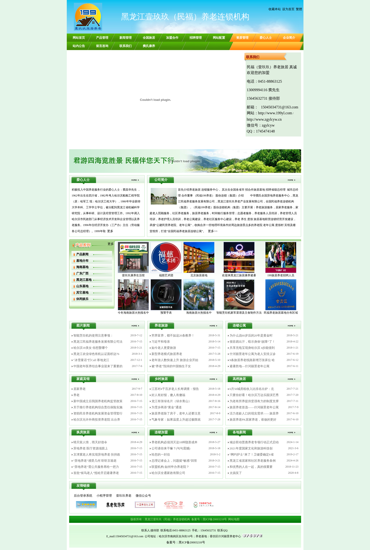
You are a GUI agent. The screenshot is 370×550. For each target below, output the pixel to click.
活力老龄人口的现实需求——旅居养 (254, 413)
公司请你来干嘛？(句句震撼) (170, 448)
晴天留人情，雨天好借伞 (90, 442)
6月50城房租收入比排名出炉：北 (252, 389)
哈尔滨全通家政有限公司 (168, 473)
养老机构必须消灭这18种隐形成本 (174, 442)
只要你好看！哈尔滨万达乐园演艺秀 (254, 395)
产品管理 (102, 37)
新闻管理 (125, 37)
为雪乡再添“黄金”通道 (166, 407)
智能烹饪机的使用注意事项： (93, 335)
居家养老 (79, 389)
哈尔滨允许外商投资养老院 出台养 (96, 419)
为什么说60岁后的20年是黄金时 (251, 335)
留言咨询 (102, 46)
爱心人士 (266, 37)
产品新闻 (82, 254)
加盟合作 (172, 37)
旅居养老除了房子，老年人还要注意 (176, 413)
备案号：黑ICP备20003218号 (209, 519)
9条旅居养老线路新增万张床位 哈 (252, 360)
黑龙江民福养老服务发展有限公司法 (97, 341)
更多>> (213, 231)
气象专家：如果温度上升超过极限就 (176, 419)
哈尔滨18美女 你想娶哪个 (90, 348)
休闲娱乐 (82, 299)
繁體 (299, 9)
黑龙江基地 (84, 279)
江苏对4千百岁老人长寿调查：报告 (175, 389)
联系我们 (125, 46)
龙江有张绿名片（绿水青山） (171, 401)
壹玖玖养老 (123, 495)
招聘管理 (195, 37)
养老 (76, 395)
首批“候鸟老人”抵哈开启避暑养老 (96, 473)
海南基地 (82, 267)
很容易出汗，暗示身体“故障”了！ (252, 341)
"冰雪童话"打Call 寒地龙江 (91, 360)
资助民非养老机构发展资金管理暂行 (97, 413)
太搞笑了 (236, 473)
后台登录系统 (83, 495)
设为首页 (288, 9)
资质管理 (242, 37)
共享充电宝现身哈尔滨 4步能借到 (252, 348)
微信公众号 (143, 495)
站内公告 (79, 46)
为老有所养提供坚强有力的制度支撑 (254, 401)
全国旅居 (149, 37)
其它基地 (82, 292)
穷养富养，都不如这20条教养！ (172, 335)
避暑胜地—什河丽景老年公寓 (249, 366)
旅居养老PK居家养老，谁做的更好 (253, 419)
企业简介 (289, 37)
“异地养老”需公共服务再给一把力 (96, 467)
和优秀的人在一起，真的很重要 (251, 467)
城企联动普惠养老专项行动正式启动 (254, 442)
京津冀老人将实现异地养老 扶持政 (96, 454)
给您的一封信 (160, 454)
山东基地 (82, 286)
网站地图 (234, 519)
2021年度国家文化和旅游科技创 (251, 448)
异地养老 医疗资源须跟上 (90, 448)
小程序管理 (104, 495)
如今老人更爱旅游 (163, 348)
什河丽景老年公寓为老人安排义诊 (253, 354)
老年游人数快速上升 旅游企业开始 (174, 360)
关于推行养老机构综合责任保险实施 (97, 407)
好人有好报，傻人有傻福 (168, 395)
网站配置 (219, 37)
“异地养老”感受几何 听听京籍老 (95, 460)
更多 (110, 231)
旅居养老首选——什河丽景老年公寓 (254, 407)
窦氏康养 (149, 46)
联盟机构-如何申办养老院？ (170, 467)
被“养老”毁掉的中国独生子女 (171, 366)
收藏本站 (275, 9)
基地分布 (82, 260)
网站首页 (79, 37)
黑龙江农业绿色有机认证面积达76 (96, 354)
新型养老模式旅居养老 (166, 354)
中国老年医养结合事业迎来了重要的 (97, 366)
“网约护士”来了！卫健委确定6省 (252, 454)
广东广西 (82, 273)
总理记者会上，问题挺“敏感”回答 (174, 460)
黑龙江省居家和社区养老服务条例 (253, 460)
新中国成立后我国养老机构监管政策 (97, 401)
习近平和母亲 (160, 341)
